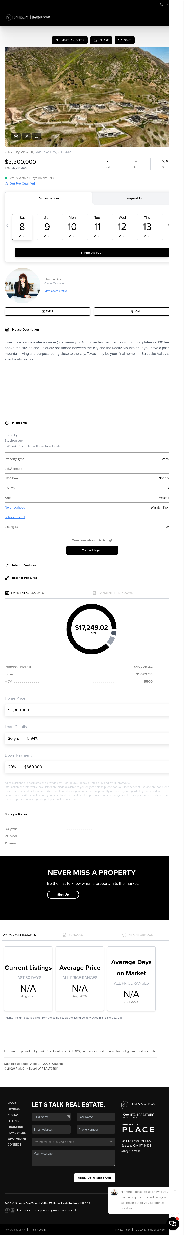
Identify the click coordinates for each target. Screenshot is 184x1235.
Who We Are (17, 1138)
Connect (14, 1144)
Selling (13, 1121)
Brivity (22, 1229)
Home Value (17, 1133)
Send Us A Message (94, 1177)
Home (12, 1103)
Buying (13, 1115)
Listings (14, 1109)
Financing (15, 1127)
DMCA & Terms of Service (150, 1229)
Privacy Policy (122, 1229)
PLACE (85, 1203)
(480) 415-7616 (131, 1151)
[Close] (175, 1190)
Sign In (168, 4)
